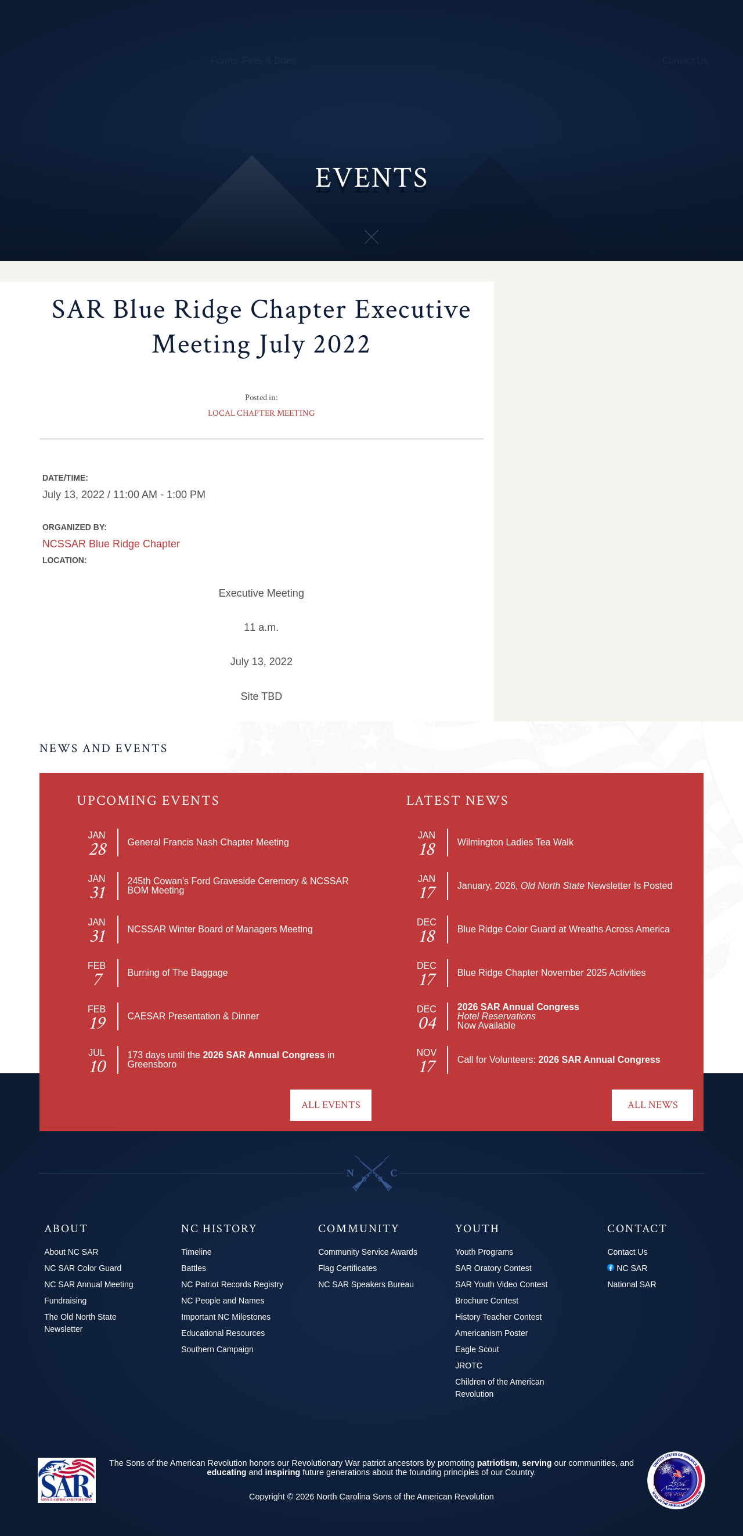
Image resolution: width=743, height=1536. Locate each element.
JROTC (468, 1365)
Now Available (518, 1016)
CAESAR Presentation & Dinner (193, 1016)
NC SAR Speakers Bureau (366, 1284)
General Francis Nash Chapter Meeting (208, 842)
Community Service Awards (367, 1252)
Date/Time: (65, 477)
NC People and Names (222, 1300)
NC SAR (627, 1268)
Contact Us (685, 61)
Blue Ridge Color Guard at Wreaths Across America (563, 929)
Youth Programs (508, 61)
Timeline (196, 1252)
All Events (330, 1105)
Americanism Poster (491, 1333)
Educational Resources (223, 1333)
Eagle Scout (477, 1349)
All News (652, 1105)
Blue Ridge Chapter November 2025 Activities (551, 973)
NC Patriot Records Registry (232, 1284)
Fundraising (65, 1300)
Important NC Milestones (225, 1316)
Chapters (91, 61)
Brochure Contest (486, 1300)
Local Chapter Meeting (261, 413)
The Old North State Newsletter (80, 1323)
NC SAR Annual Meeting (88, 1284)
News (564, 61)
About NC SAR (71, 1252)
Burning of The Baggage (178, 973)
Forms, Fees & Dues (253, 61)
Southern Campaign (217, 1349)
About (49, 61)
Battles (193, 1268)
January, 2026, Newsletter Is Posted (565, 886)
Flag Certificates (347, 1268)
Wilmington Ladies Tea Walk (515, 842)
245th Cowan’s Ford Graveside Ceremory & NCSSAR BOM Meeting (238, 885)
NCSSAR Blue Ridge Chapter (111, 544)
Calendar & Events (160, 61)
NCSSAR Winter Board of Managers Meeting (220, 929)
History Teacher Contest (498, 1316)
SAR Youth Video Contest (501, 1284)
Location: (64, 560)
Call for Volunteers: (559, 1060)
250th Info (442, 61)
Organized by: (74, 527)
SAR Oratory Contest (493, 1268)
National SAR (631, 1284)
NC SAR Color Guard (82, 1268)
